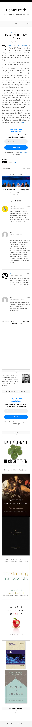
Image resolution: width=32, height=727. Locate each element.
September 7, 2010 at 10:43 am (17, 208)
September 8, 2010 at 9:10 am (16, 275)
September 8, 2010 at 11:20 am (17, 299)
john (11, 274)
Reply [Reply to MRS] (28, 297)
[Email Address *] (16, 141)
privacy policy (23, 152)
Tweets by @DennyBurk (9, 713)
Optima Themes (21, 724)
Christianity (16, 32)
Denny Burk (16, 10)
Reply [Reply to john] (28, 273)
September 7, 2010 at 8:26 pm (16, 234)
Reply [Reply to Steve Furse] (28, 206)
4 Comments (26, 168)
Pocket (15, 162)
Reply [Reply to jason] (28, 232)
